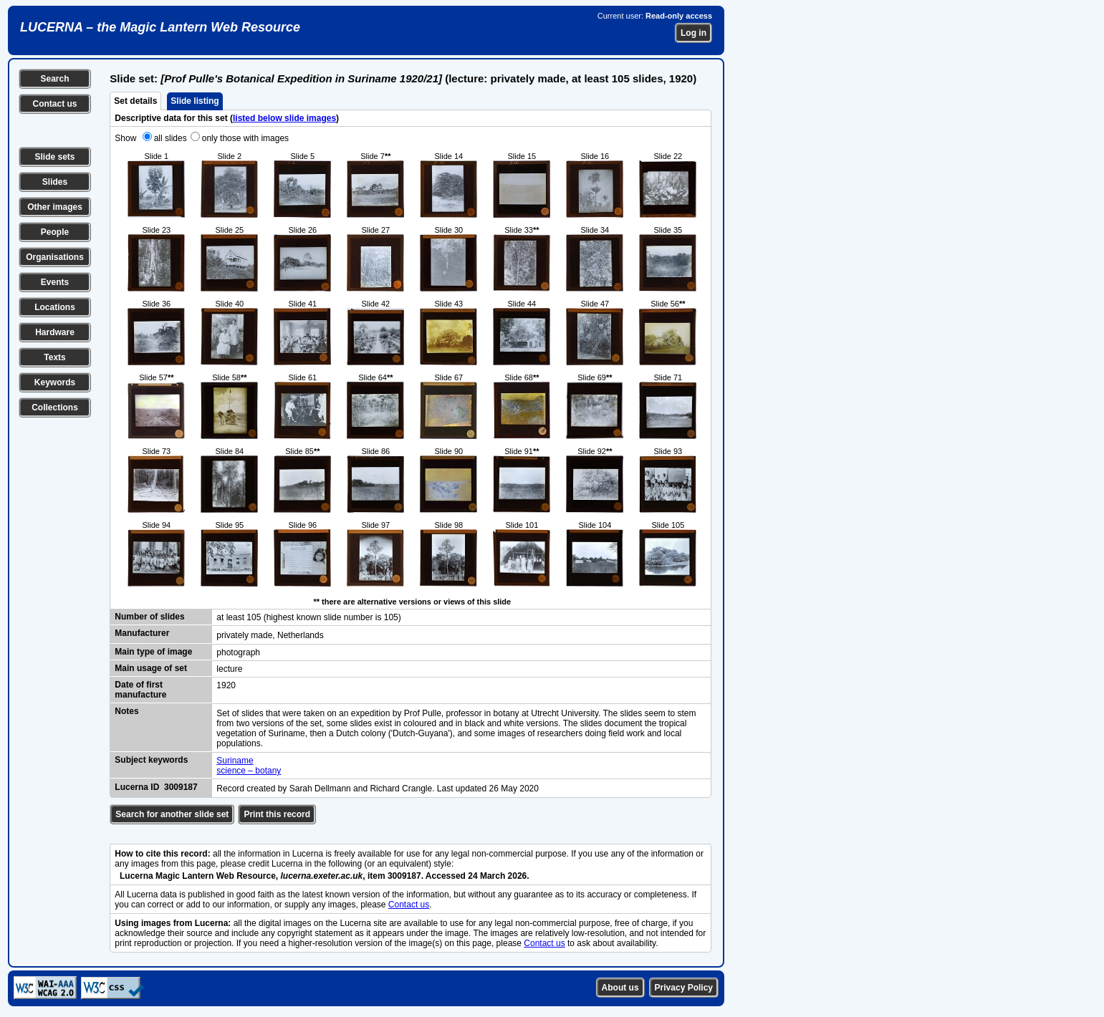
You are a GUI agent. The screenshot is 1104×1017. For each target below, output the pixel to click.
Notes (126, 711)
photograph (238, 652)
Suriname (234, 761)
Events (55, 282)
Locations (54, 307)
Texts (54, 357)
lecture (229, 669)
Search (54, 79)
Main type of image (153, 652)
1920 (226, 685)
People (55, 232)
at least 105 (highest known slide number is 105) (308, 617)
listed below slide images (284, 118)
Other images (54, 207)
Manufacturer (142, 633)
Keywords (54, 382)
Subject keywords (151, 760)
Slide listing (195, 101)
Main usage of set (151, 668)
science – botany (248, 771)
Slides (54, 182)
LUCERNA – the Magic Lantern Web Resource (160, 27)
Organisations (55, 257)
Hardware (55, 332)
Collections (55, 408)
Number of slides (149, 617)
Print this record (277, 814)
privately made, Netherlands (269, 635)
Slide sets (54, 157)
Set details (135, 101)
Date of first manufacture (140, 690)
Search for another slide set (172, 814)
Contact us (54, 104)
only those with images (245, 138)
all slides (170, 138)
